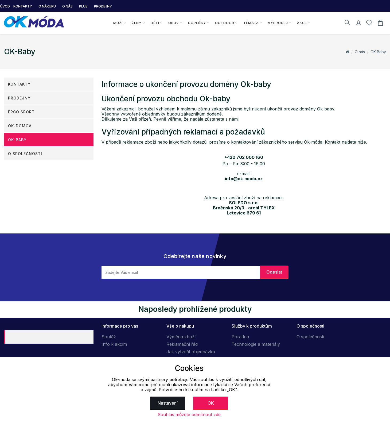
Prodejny (19, 98)
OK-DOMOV (20, 126)
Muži (117, 23)
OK (211, 403)
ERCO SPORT (21, 112)
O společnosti (25, 153)
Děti (154, 23)
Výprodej (278, 23)
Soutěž (109, 336)
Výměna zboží (181, 336)
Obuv (173, 23)
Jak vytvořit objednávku (190, 351)
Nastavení (168, 403)
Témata (251, 23)
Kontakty (19, 84)
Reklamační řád (182, 344)
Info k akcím (114, 344)
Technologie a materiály (256, 344)
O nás (360, 51)
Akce (302, 23)
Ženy (136, 23)
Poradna (240, 336)
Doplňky (197, 23)
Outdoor (224, 23)
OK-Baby (378, 51)
